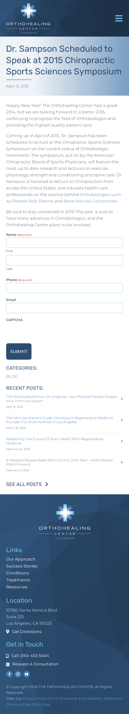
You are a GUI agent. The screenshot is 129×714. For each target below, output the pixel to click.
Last (9, 269)
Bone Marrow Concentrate (90, 201)
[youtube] (26, 674)
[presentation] (37, 331)
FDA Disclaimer (63, 698)
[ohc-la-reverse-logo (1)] (28, 5)
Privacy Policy (35, 698)
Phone (19, 280)
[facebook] (9, 674)
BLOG (12, 376)
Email (11, 300)
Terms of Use (19, 704)
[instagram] (18, 674)
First (9, 251)
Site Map (42, 704)
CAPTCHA (14, 320)
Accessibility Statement (102, 698)
